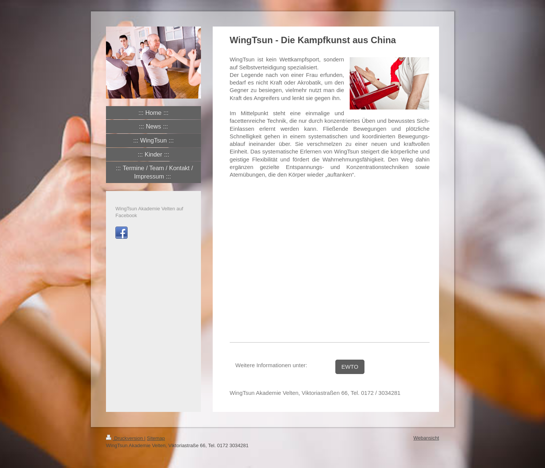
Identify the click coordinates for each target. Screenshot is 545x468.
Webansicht (426, 438)
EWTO (349, 366)
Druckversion (125, 438)
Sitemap (156, 438)
